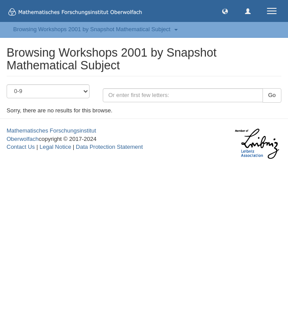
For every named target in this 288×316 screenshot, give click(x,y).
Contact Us (21, 147)
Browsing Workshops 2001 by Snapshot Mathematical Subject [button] (95, 29)
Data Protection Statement (109, 147)
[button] (225, 11)
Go (272, 95)
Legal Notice (55, 147)
